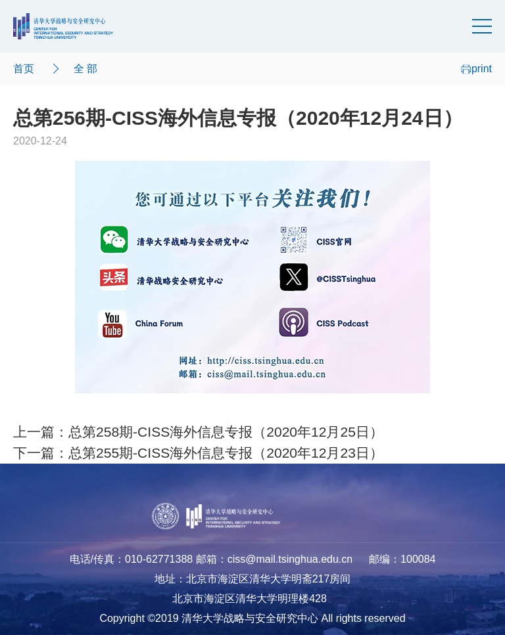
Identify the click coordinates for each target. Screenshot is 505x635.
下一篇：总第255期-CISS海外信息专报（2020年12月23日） (198, 452)
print (476, 68)
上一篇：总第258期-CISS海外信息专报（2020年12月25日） (198, 431)
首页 (23, 68)
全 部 (85, 68)
